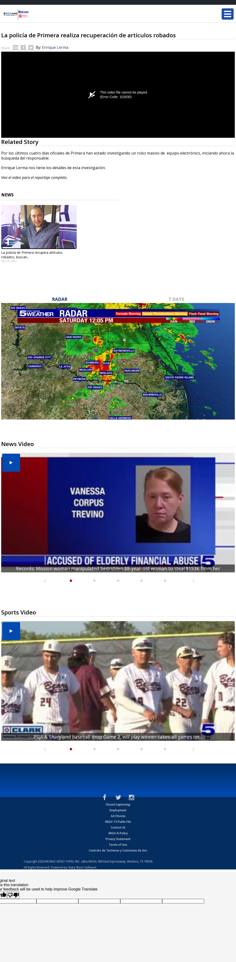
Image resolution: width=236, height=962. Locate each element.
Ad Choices (118, 816)
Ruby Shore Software (83, 867)
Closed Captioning (118, 804)
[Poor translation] (13, 895)
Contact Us (118, 827)
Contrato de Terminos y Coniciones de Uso (118, 850)
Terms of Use (118, 845)
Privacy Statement (118, 839)
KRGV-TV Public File (118, 822)
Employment (118, 810)
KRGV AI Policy (118, 833)
